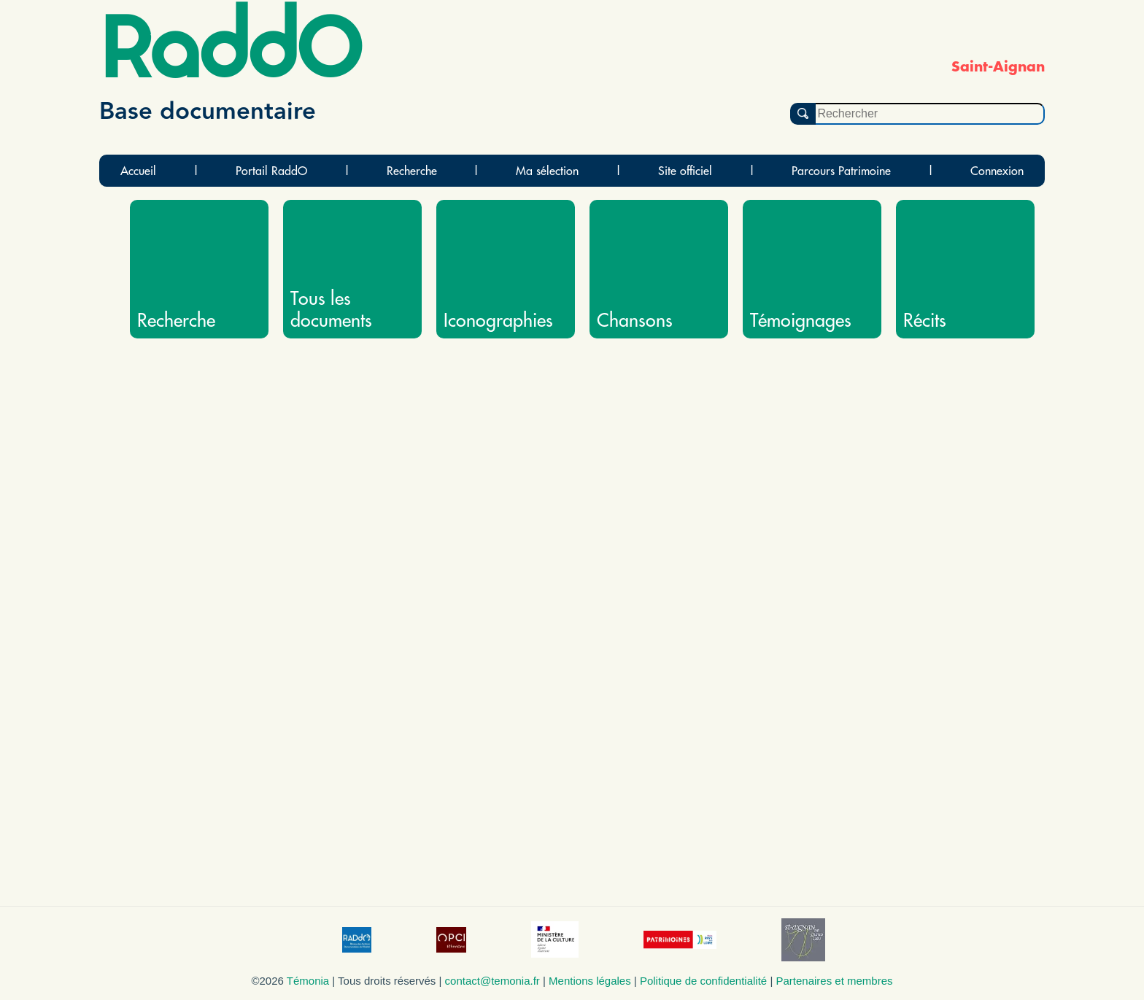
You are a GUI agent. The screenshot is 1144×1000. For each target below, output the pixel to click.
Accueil (138, 170)
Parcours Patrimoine (841, 170)
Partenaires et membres (834, 980)
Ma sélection (547, 170)
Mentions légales (590, 980)
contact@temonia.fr (492, 980)
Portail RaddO (271, 170)
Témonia (308, 980)
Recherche (412, 170)
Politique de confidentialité (703, 980)
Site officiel (685, 170)
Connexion (997, 170)
